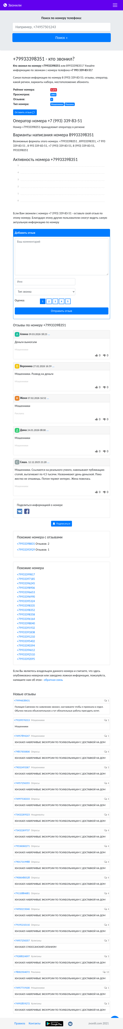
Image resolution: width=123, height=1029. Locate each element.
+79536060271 (22, 846)
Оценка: (20, 300)
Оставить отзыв (25, 112)
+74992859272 (22, 1003)
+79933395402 (26, 641)
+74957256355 (22, 783)
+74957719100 (22, 987)
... (49, 334)
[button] (61, 37)
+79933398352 (26, 610)
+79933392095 (26, 659)
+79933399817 (26, 574)
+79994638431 (22, 700)
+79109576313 (22, 720)
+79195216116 (22, 924)
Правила (19, 1023)
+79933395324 (26, 601)
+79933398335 (26, 605)
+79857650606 (22, 751)
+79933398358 (26, 614)
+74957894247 (22, 735)
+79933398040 (26, 623)
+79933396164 (26, 619)
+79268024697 (22, 956)
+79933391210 (26, 636)
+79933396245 (26, 583)
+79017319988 (22, 861)
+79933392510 (26, 654)
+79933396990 (26, 596)
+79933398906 (26, 588)
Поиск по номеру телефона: (61, 18)
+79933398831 (26, 543)
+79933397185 (26, 579)
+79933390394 (26, 645)
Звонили (12, 4)
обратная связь (53, 680)
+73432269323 (22, 814)
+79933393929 (26, 549)
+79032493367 (22, 767)
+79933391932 (26, 628)
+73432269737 (22, 830)
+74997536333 (22, 798)
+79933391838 (26, 632)
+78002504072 (22, 972)
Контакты (35, 1023)
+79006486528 (22, 877)
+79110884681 (22, 893)
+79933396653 (26, 592)
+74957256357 (22, 940)
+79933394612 (26, 650)
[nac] (115, 5)
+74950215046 (22, 909)
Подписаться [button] (61, 523)
